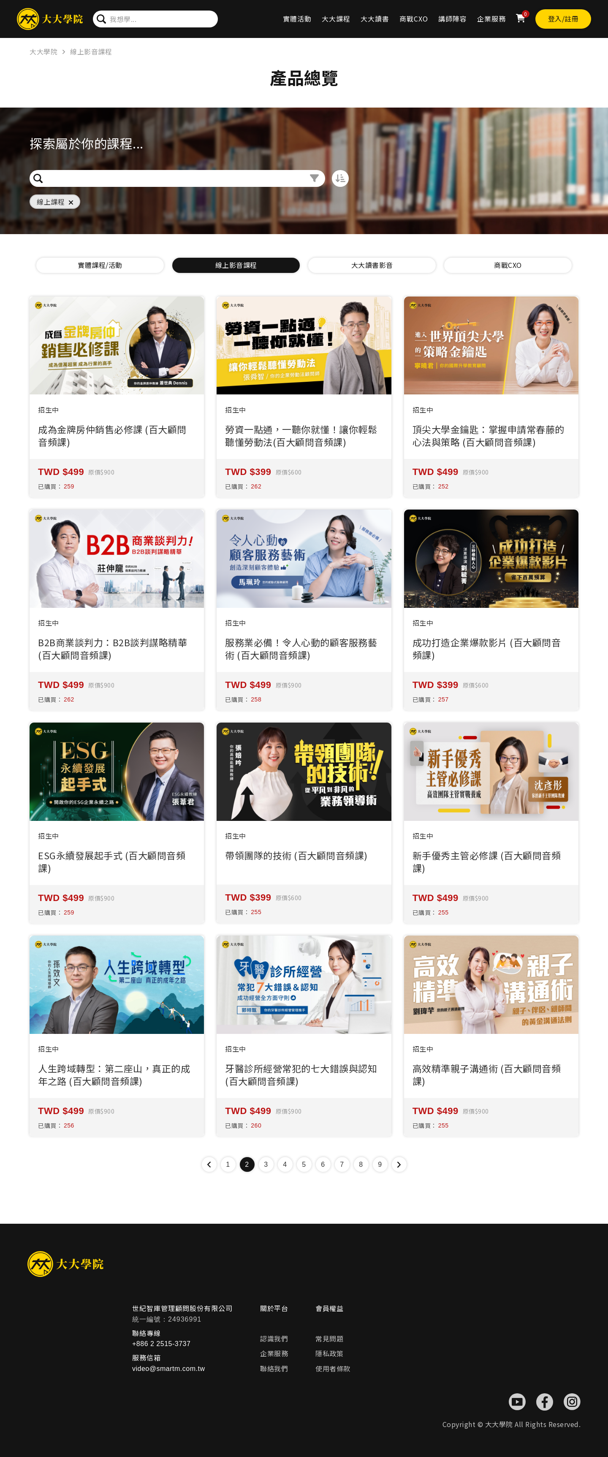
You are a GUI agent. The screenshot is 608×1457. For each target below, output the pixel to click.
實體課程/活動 (100, 265)
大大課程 (336, 18)
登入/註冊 (563, 18)
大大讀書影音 (372, 265)
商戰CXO (413, 18)
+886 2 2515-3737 (161, 1343)
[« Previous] (209, 1164)
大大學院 (43, 51)
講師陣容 (452, 18)
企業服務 (491, 18)
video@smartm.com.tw (168, 1368)
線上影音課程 (91, 51)
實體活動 (297, 18)
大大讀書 (375, 18)
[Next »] (399, 1164)
